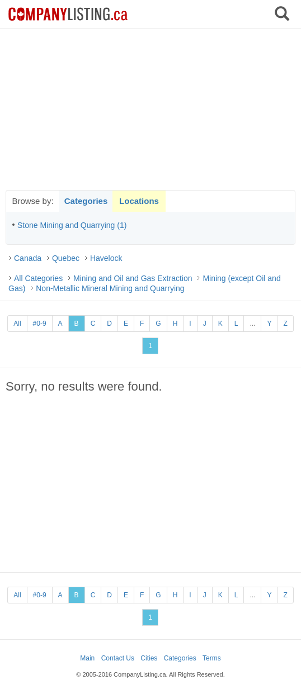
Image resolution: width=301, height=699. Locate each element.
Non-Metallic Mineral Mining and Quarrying (110, 288)
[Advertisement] (150, 109)
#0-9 (39, 323)
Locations (139, 201)
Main (87, 658)
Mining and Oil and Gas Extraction (132, 278)
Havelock (106, 258)
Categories (86, 201)
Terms (212, 658)
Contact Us (117, 658)
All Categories (38, 278)
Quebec (65, 258)
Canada (27, 258)
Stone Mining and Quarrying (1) (71, 225)
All (17, 323)
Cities (148, 658)
